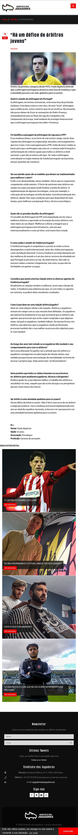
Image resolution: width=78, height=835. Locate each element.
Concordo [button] (68, 831)
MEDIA (14, 19)
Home (5, 19)
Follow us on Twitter (39, 760)
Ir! (71, 743)
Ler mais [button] (33, 833)
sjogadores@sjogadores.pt (43, 782)
